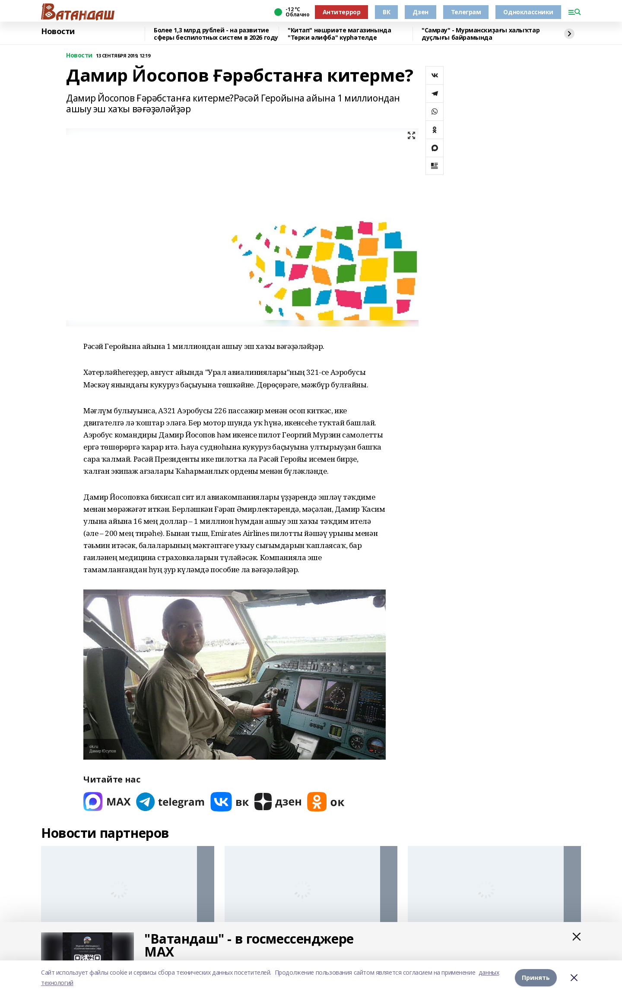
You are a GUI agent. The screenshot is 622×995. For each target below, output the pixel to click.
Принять (536, 977)
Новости (58, 31)
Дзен (420, 12)
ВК (386, 12)
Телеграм (466, 12)
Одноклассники (528, 12)
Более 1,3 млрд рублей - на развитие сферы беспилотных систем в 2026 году (216, 34)
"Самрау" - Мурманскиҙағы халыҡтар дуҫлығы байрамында (480, 34)
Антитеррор (342, 12)
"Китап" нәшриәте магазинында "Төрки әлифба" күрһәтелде (339, 34)
